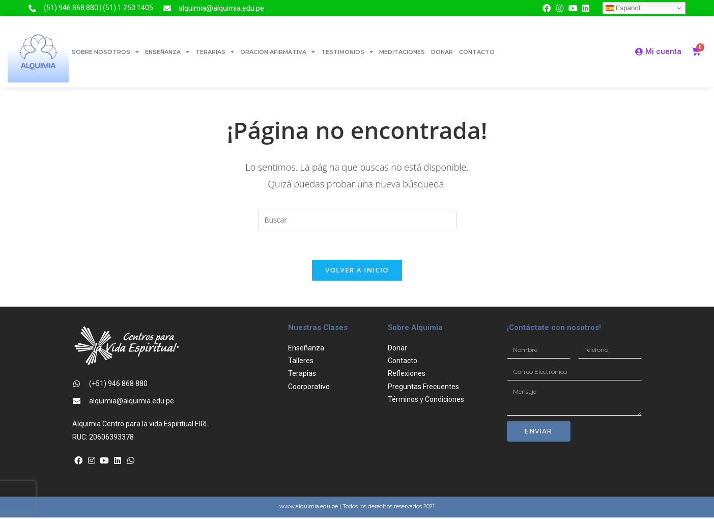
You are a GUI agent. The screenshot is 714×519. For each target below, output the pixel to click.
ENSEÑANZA (167, 52)
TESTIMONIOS (347, 52)
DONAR (442, 52)
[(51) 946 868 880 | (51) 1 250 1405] (32, 8)
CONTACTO (477, 52)
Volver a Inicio (356, 271)
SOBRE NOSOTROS (105, 52)
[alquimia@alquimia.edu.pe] (167, 8)
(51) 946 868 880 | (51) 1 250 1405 (98, 8)
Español (623, 8)
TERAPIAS (214, 52)
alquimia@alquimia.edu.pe (221, 8)
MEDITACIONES (402, 52)
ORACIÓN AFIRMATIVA (277, 52)
